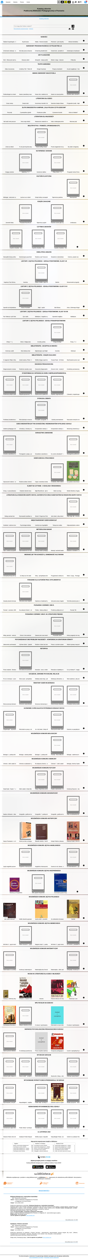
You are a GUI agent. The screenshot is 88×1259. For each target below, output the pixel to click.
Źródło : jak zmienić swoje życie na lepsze (63, 1151)
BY (69, 2)
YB (66, 2)
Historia (15, 2)
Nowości (8, 2)
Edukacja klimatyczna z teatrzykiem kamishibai (23, 1196)
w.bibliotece (43, 1177)
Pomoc (22, 2)
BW (62, 2)
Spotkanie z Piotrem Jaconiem (19, 1223)
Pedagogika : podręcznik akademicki (41, 1151)
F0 (73, 2)
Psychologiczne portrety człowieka (19, 1146)
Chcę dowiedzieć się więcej (36, 1257)
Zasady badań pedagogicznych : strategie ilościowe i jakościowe (25, 1149)
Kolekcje (31, 28)
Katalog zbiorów (44, 18)
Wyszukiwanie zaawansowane (21, 28)
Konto (28, 2)
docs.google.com (30, 1215)
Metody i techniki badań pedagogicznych (21, 1145)
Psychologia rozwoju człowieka (19, 1151)
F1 (76, 2)
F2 (80, 2)
